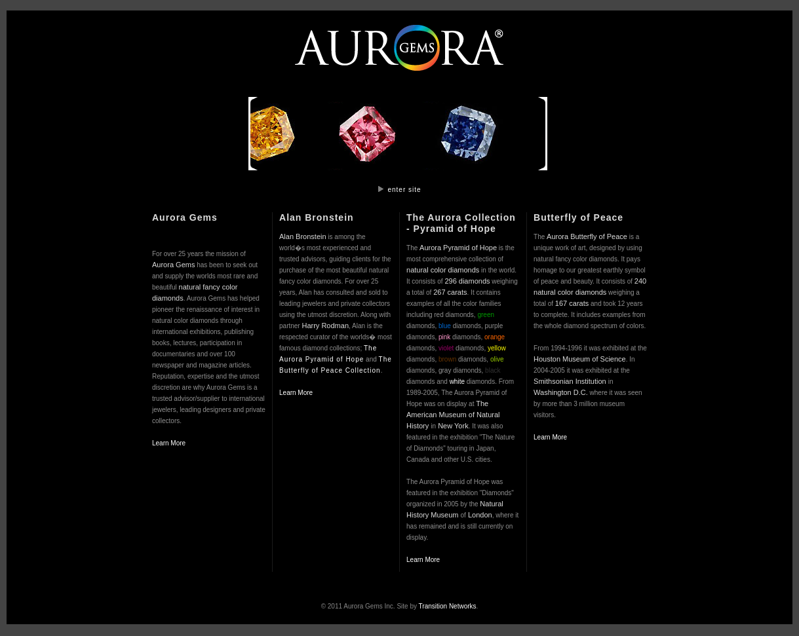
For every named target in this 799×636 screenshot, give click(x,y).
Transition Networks (448, 606)
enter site (404, 189)
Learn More (168, 443)
